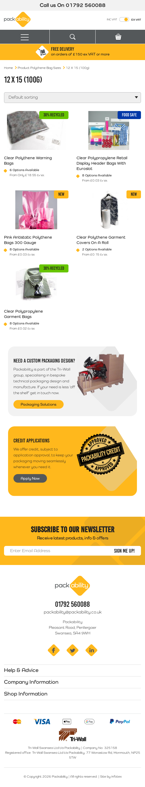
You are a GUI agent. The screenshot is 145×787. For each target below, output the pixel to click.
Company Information (31, 682)
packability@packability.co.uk (73, 612)
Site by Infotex (111, 776)
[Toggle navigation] (25, 36)
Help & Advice (21, 670)
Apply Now (30, 478)
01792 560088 (86, 5)
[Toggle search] (72, 36)
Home (8, 68)
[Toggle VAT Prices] (124, 19)
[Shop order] (72, 97)
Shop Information (26, 693)
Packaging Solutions (38, 404)
